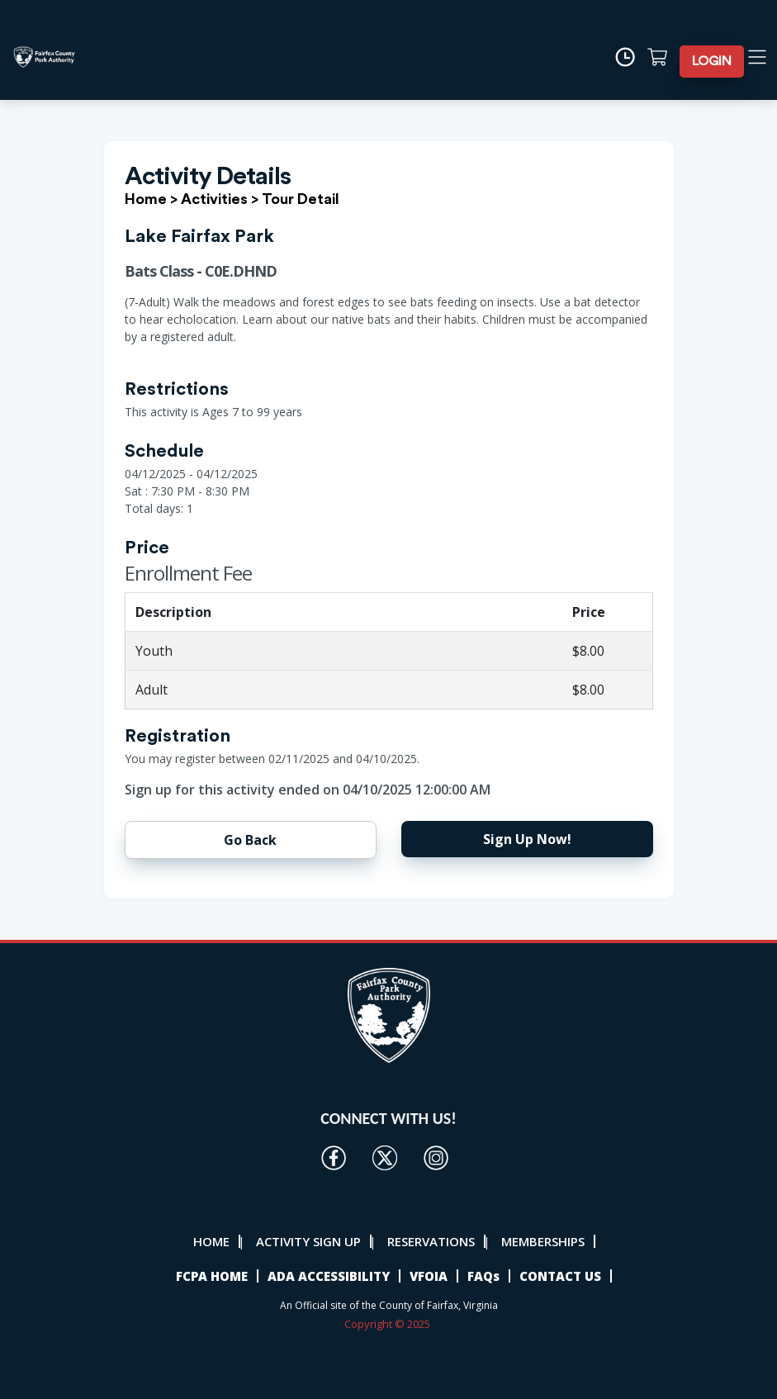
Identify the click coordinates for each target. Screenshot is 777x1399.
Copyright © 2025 (388, 1323)
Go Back (250, 840)
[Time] (630, 57)
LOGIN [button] (712, 61)
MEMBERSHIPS (543, 1241)
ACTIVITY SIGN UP (308, 1241)
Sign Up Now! (527, 839)
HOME (211, 1241)
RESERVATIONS (431, 1241)
